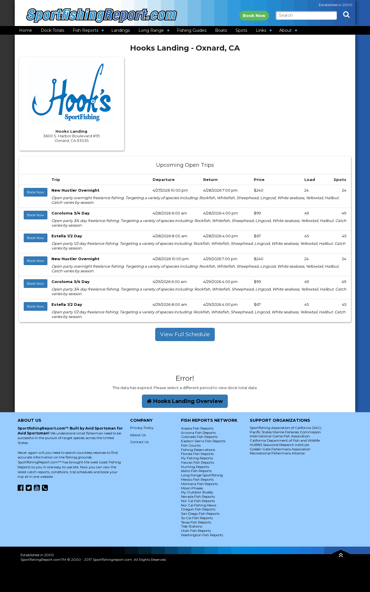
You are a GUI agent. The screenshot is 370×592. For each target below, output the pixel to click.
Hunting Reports (195, 467)
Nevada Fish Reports (198, 496)
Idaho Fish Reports (196, 471)
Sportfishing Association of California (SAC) (285, 428)
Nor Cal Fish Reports (198, 501)
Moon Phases (192, 488)
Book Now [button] (35, 192)
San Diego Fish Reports (200, 513)
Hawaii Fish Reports (197, 462)
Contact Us (139, 442)
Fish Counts (191, 445)
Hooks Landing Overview (185, 401)
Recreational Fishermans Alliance (277, 453)
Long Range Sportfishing (202, 475)
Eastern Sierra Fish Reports (203, 441)
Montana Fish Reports (199, 484)
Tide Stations (191, 526)
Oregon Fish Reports (198, 509)
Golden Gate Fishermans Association (280, 449)
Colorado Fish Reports (199, 436)
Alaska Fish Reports (197, 428)
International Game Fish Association (280, 436)
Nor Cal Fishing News (198, 505)
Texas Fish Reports (196, 522)
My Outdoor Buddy (197, 492)
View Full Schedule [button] (185, 334)
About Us (138, 435)
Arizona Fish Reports (198, 432)
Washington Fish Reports (202, 535)
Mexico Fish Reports (197, 479)
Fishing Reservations (198, 449)
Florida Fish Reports (197, 454)
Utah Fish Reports (196, 530)
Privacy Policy (142, 428)
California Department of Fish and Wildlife (285, 440)
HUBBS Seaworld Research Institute (279, 445)
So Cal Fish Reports (197, 518)
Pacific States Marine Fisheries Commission (285, 432)
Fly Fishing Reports (197, 458)
